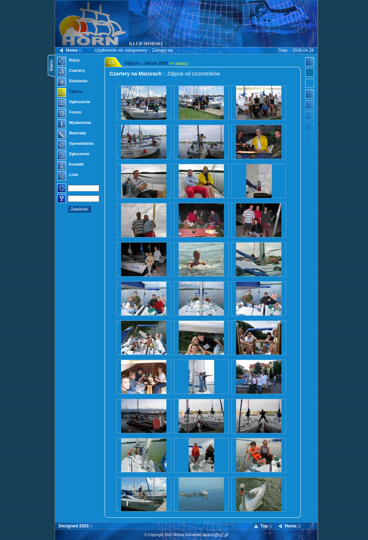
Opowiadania (75, 144)
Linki (67, 175)
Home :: (70, 50)
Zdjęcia (70, 92)
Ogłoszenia (73, 102)
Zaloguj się (162, 50)
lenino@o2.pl (215, 534)
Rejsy (68, 61)
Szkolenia (72, 81)
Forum (69, 113)
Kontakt (70, 165)
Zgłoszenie (73, 154)
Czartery (71, 71)
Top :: (262, 526)
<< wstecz (179, 63)
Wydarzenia (74, 123)
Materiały (71, 134)
